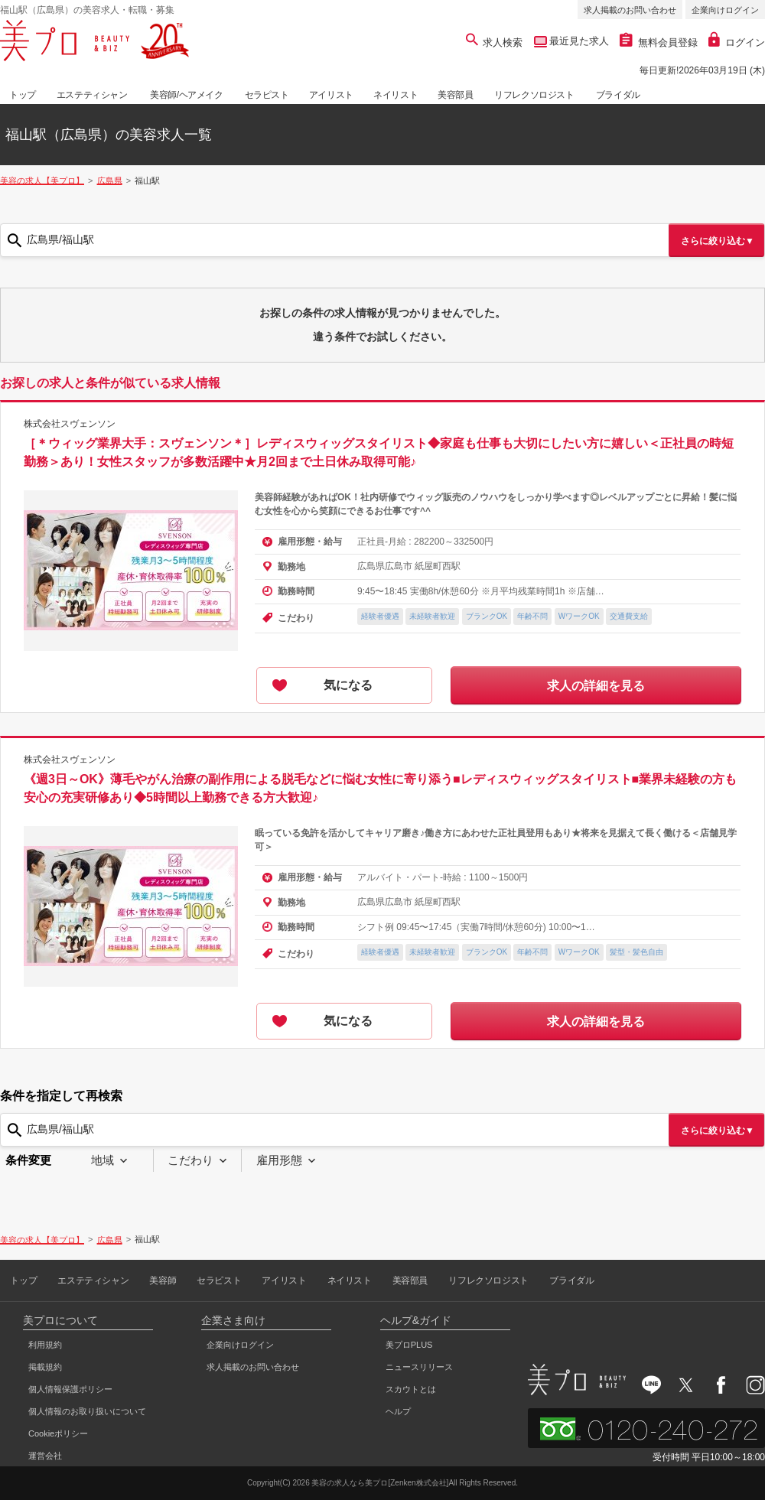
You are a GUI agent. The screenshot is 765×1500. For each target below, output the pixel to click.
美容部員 (455, 94)
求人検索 (494, 42)
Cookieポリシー (58, 1433)
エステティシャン (92, 94)
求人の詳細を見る (596, 685)
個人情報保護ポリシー (70, 1389)
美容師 (162, 1280)
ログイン (736, 42)
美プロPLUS (409, 1344)
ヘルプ (398, 1411)
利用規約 (45, 1344)
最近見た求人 (578, 41)
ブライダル (618, 94)
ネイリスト (395, 94)
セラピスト (267, 94)
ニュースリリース (419, 1366)
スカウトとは (411, 1389)
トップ (22, 94)
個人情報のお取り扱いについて (87, 1411)
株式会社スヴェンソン (70, 423)
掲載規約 (45, 1366)
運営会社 (45, 1455)
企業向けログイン (725, 10)
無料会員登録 (659, 42)
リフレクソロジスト (534, 94)
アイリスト (331, 94)
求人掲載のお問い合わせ (630, 10)
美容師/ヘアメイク (186, 94)
